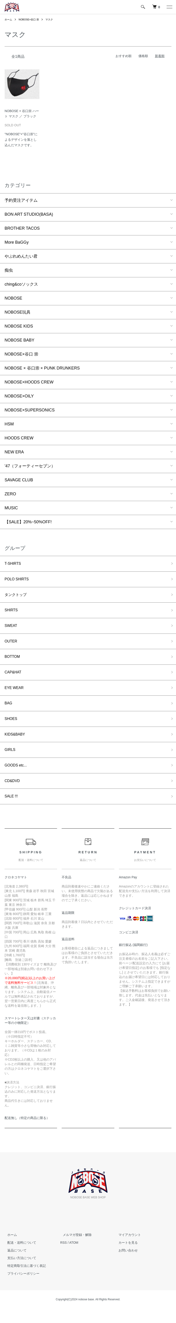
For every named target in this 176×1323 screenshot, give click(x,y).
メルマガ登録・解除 (74, 1249)
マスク (52, 19)
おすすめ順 (124, 56)
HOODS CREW (19, 438)
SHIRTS (12, 613)
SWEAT (12, 630)
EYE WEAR (15, 695)
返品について (14, 1264)
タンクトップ (17, 597)
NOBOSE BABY (19, 340)
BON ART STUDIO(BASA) (29, 214)
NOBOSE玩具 (17, 312)
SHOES (12, 728)
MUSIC (11, 508)
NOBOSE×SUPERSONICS (30, 410)
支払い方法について (19, 1272)
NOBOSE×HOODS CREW (29, 382)
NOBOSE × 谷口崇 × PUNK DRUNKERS (42, 368)
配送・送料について (19, 1257)
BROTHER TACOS (22, 228)
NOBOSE (13, 298)
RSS (63, 1257)
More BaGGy (17, 242)
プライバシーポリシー (21, 1288)
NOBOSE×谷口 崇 (30, 19)
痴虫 (9, 270)
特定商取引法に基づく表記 (24, 1280)
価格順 (143, 56)
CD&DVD (13, 793)
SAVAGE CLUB (19, 480)
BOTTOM (13, 662)
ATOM (73, 1257)
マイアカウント (127, 1249)
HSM (9, 424)
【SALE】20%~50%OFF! (28, 522)
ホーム (9, 19)
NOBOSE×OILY (19, 396)
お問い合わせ (125, 1264)
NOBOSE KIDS (19, 326)
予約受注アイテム (21, 200)
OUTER (12, 646)
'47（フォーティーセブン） (30, 466)
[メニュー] (169, 7)
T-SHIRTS (14, 564)
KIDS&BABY (16, 744)
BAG (9, 711)
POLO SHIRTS (18, 580)
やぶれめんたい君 (21, 256)
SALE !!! (12, 810)
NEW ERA (14, 452)
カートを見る (125, 1257)
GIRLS (11, 761)
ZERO (10, 494)
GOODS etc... (17, 777)
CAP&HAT (14, 679)
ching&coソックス (21, 284)
